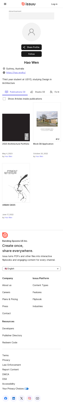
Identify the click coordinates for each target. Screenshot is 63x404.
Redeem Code (9, 342)
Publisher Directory (12, 335)
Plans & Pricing (10, 299)
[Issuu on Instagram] (29, 398)
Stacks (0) (37, 92)
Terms (5, 355)
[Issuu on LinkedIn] (13, 398)
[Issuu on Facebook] (5, 398)
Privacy (6, 360)
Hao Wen (8, 156)
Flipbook (37, 299)
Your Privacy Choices (15, 388)
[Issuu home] (28, 4)
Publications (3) (15, 92)
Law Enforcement (11, 364)
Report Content (10, 369)
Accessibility (8, 383)
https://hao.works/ (16, 72)
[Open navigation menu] (5, 4)
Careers (6, 292)
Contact (6, 313)
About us (6, 285)
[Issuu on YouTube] (37, 398)
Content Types (40, 285)
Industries (38, 306)
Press (5, 306)
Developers (8, 328)
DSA (4, 379)
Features (37, 292)
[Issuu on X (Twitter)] (21, 398)
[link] (54, 4)
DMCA (5, 374)
